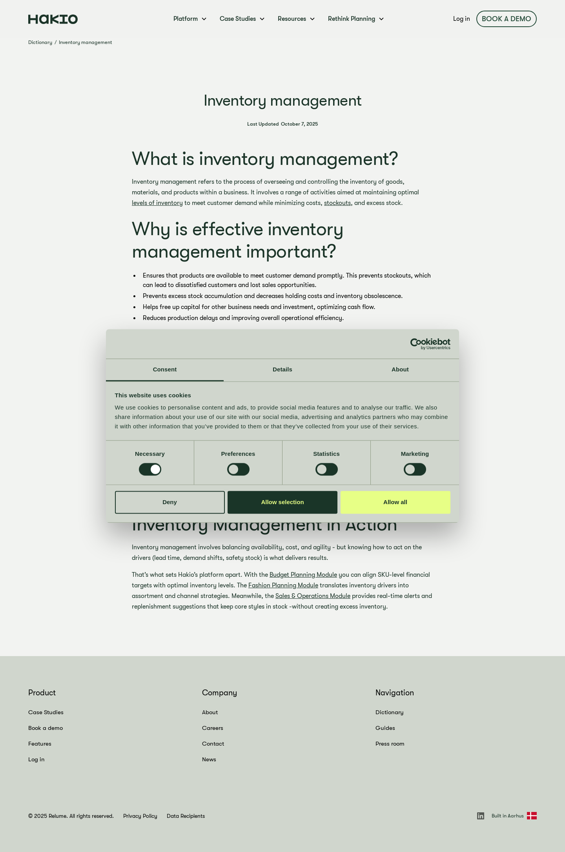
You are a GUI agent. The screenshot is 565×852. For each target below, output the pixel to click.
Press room (390, 743)
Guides (385, 727)
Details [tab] (282, 369)
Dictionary (40, 42)
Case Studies (46, 712)
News (209, 759)
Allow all (395, 502)
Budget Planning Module (303, 574)
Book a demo (506, 19)
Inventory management (85, 42)
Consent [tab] (165, 369)
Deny (169, 502)
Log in (461, 18)
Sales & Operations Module (312, 596)
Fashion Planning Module (283, 585)
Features (39, 743)
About (210, 712)
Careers (212, 727)
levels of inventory (157, 203)
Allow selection (282, 502)
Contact (213, 743)
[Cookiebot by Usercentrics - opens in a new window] (416, 344)
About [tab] (400, 369)
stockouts (337, 203)
